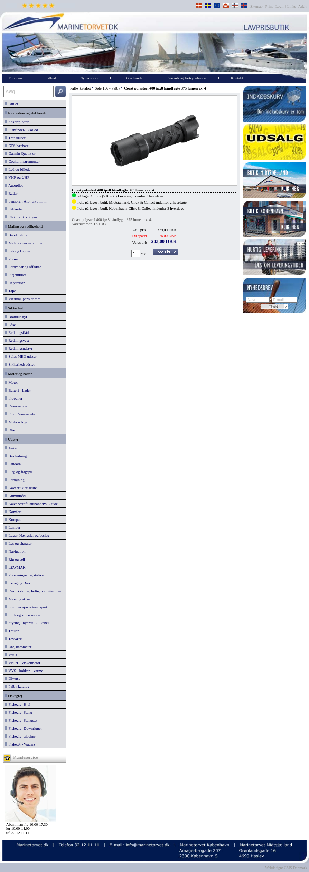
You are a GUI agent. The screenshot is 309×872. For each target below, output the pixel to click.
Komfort (13, 511)
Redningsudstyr (18, 348)
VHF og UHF (17, 177)
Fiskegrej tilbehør (20, 736)
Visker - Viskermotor (22, 662)
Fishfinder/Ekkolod (21, 130)
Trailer (12, 631)
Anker (11, 448)
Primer (12, 259)
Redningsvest (17, 340)
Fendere (13, 464)
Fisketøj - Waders (20, 744)
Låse (10, 324)
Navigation (15, 551)
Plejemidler (15, 275)
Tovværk (13, 639)
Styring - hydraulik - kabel (27, 623)
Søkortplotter (17, 122)
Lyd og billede (17, 169)
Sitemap (257, 6)
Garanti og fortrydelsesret (187, 78)
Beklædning (16, 456)
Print (269, 6)
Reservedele (16, 406)
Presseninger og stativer (25, 575)
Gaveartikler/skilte (21, 488)
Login (279, 6)
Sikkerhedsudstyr (20, 364)
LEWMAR (15, 567)
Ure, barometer (18, 647)
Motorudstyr (16, 422)
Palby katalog (17, 686)
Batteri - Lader (18, 390)
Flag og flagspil (18, 472)
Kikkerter (14, 209)
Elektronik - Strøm (21, 217)
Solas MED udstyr (21, 356)
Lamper (12, 527)
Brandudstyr (16, 317)
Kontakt (237, 78)
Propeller (13, 398)
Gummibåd (15, 496)
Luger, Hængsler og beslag (27, 535)
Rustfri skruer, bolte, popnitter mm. (33, 591)
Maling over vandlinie (23, 243)
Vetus (11, 655)
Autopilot (14, 185)
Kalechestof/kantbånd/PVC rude (31, 503)
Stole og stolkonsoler (22, 615)
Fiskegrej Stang (18, 712)
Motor (11, 382)
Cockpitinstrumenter (22, 161)
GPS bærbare (17, 145)
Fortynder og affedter (23, 267)
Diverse (12, 678)
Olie (10, 430)
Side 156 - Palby (107, 88)
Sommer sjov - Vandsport (26, 607)
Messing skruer (18, 599)
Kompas (13, 519)
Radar (11, 193)
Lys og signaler (18, 543)
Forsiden (15, 78)
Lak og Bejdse (17, 251)
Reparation (15, 283)
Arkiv (303, 6)
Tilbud (51, 78)
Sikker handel (132, 78)
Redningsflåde (17, 332)
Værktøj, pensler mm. (23, 299)
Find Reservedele (20, 414)
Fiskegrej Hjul (17, 704)
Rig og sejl (15, 559)
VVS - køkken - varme (24, 670)
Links (291, 6)
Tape (10, 291)
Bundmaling (16, 235)
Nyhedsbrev (89, 78)
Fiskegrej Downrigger (23, 728)
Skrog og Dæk (17, 583)
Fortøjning (15, 480)
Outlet (11, 104)
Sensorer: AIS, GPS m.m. (26, 201)
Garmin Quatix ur (20, 153)
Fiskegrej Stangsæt (21, 720)
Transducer (15, 137)
